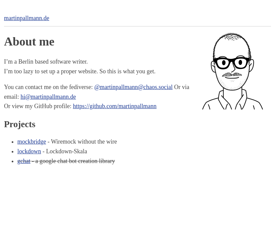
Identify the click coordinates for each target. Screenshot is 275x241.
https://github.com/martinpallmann (114, 106)
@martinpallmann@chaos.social (133, 87)
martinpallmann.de (26, 18)
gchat (23, 161)
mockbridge (31, 141)
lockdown (29, 151)
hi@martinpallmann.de (48, 96)
